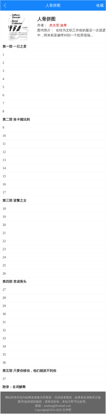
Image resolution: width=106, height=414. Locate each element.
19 (4, 216)
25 (4, 265)
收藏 (100, 5)
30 (4, 314)
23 (4, 249)
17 (4, 192)
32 (4, 330)
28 (4, 297)
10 (4, 135)
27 (4, 289)
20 (4, 225)
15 (4, 176)
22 (4, 241)
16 (4, 184)
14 (4, 168)
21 (4, 233)
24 (4, 257)
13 (4, 160)
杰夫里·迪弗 (58, 25)
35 (4, 354)
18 (4, 208)
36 (4, 362)
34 (4, 346)
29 (4, 306)
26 (4, 273)
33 (4, 338)
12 (4, 152)
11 (4, 143)
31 (4, 322)
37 (4, 379)
